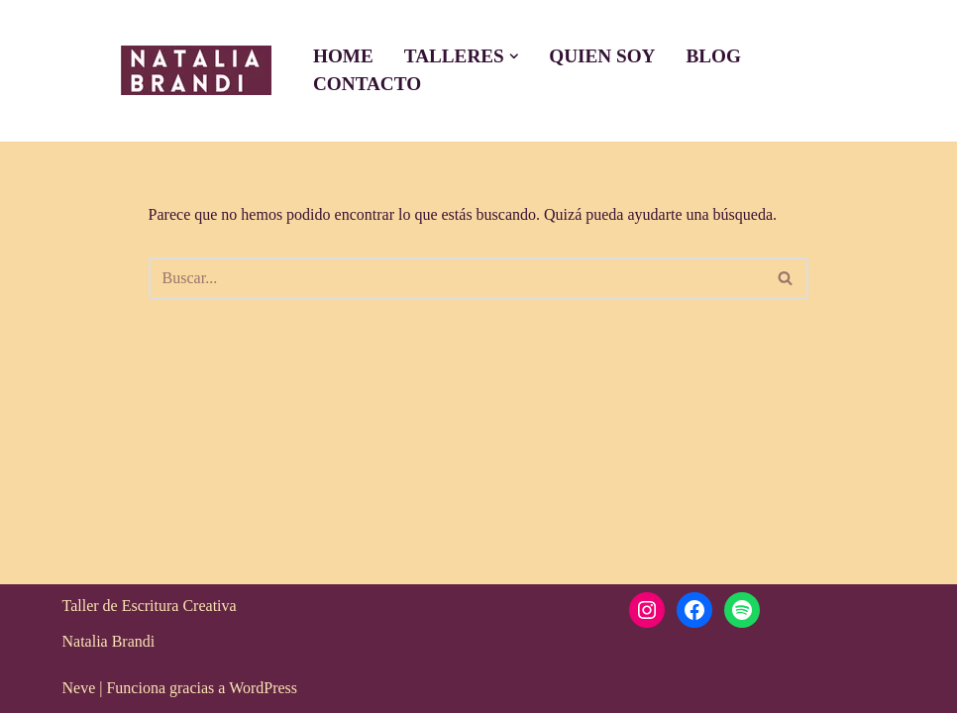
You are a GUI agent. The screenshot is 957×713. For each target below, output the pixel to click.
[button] (514, 56)
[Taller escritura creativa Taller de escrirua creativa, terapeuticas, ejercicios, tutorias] (191, 70)
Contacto (367, 83)
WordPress (263, 687)
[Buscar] (457, 278)
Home (343, 56)
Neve (79, 687)
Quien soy (602, 56)
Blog (713, 56)
